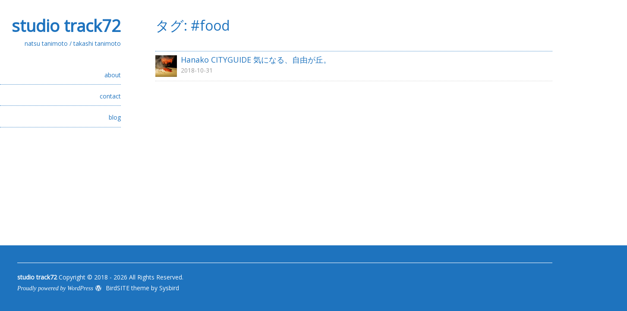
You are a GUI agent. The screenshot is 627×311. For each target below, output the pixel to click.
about (112, 75)
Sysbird (169, 288)
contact (110, 96)
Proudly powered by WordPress (55, 288)
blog (115, 117)
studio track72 (66, 25)
